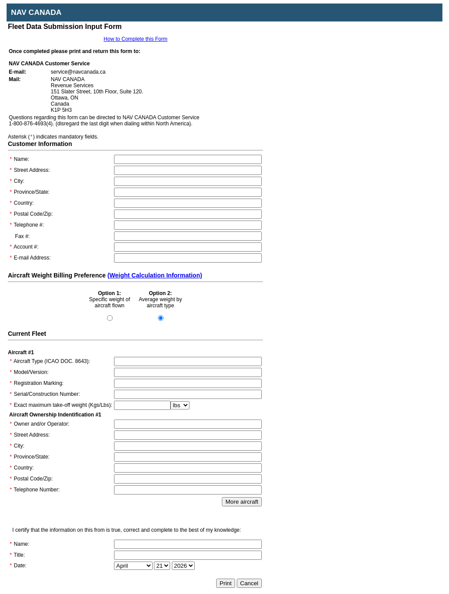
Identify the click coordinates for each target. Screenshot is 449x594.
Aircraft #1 (21, 352)
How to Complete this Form (135, 39)
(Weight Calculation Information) (154, 275)
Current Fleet (27, 333)
